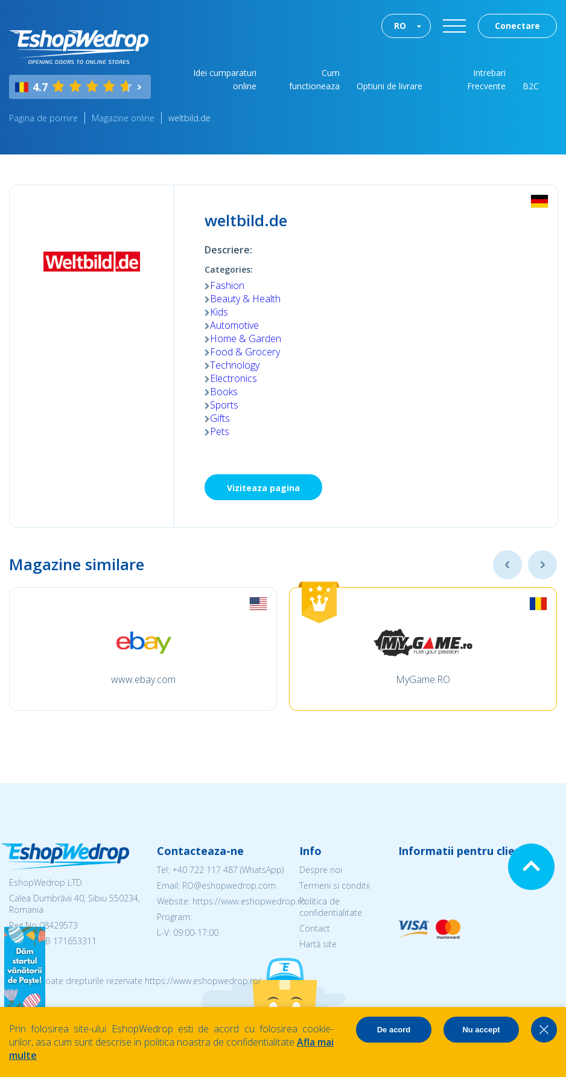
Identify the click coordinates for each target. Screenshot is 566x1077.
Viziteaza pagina (263, 488)
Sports (224, 404)
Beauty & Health (245, 298)
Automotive (234, 325)
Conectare (517, 25)
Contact (314, 928)
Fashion (227, 285)
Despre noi (320, 869)
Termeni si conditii (334, 885)
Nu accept (481, 1029)
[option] (143, 649)
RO (400, 25)
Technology (234, 365)
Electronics (233, 378)
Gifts (220, 418)
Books (224, 391)
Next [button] (542, 564)
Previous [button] (507, 564)
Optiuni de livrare (389, 86)
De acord (394, 1029)
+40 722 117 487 (205, 869)
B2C (531, 86)
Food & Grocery (245, 351)
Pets (219, 431)
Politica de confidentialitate (330, 906)
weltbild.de (189, 118)
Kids (219, 312)
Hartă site (318, 944)
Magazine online (123, 118)
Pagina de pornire (43, 118)
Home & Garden (245, 338)
